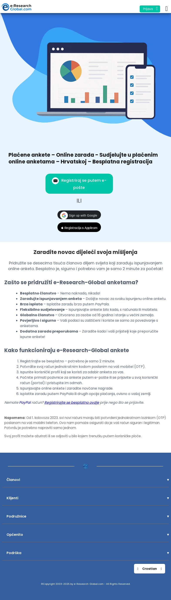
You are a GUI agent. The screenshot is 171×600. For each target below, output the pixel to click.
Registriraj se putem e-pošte (79, 183)
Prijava (150, 8)
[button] (79, 214)
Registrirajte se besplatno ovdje (71, 402)
